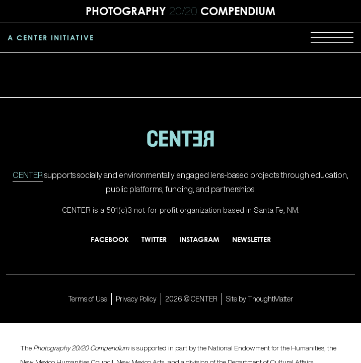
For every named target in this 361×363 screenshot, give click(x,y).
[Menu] (332, 38)
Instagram (199, 239)
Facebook (110, 239)
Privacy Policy (136, 298)
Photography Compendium (180, 11)
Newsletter (251, 239)
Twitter (154, 239)
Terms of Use (87, 298)
